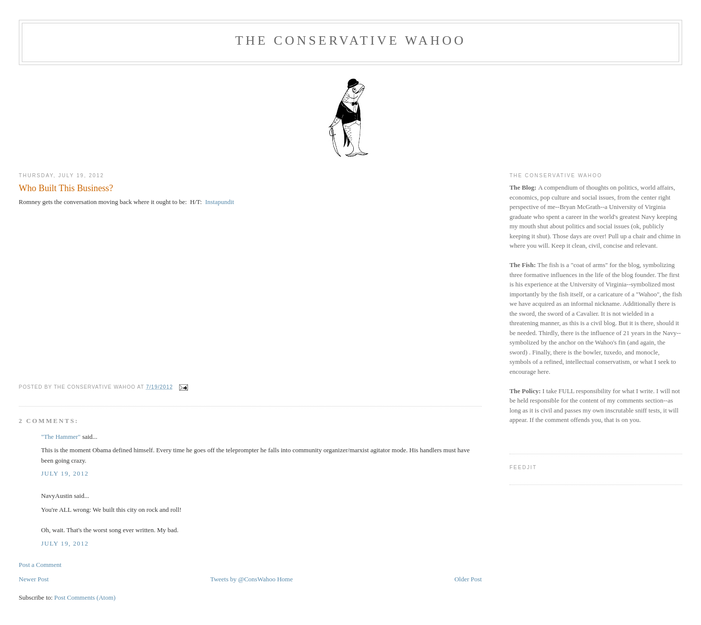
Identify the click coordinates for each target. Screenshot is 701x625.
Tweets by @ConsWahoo (242, 579)
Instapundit (218, 202)
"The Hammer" (61, 436)
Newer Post (34, 579)
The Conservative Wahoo (350, 40)
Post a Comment (40, 564)
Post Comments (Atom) (85, 597)
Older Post (468, 579)
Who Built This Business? (66, 188)
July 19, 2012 (65, 473)
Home (285, 579)
